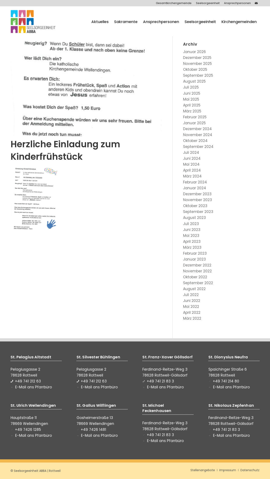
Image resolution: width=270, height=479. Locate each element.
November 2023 (197, 199)
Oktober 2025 (195, 69)
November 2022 (197, 271)
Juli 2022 (191, 294)
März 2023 (192, 247)
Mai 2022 (191, 306)
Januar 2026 (194, 51)
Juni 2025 (191, 93)
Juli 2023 (191, 223)
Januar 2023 (194, 259)
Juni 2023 (191, 229)
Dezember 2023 (197, 194)
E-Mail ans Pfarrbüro (33, 387)
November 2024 (197, 134)
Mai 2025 (191, 99)
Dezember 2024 (197, 128)
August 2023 (194, 217)
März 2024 (192, 176)
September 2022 (198, 282)
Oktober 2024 (195, 140)
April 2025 (191, 105)
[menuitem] (174, 3)
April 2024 (192, 170)
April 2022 (191, 312)
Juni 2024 (192, 158)
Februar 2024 (195, 182)
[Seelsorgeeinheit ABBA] (33, 21)
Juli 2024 (191, 152)
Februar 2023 (195, 253)
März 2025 (192, 111)
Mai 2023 (191, 235)
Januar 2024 (194, 188)
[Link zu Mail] (256, 3)
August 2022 (194, 288)
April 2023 (192, 241)
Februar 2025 (195, 117)
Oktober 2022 (195, 277)
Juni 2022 (191, 300)
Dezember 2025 (197, 57)
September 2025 (198, 75)
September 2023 (198, 211)
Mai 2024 (191, 164)
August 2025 (194, 81)
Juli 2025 (191, 87)
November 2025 (197, 63)
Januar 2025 (194, 123)
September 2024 (198, 146)
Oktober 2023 (195, 205)
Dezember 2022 (197, 265)
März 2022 (192, 318)
